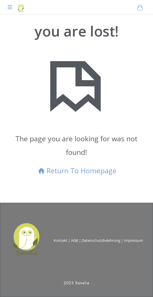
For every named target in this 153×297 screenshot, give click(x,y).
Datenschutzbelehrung (101, 240)
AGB (74, 240)
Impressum (133, 240)
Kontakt (60, 240)
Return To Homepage (76, 170)
